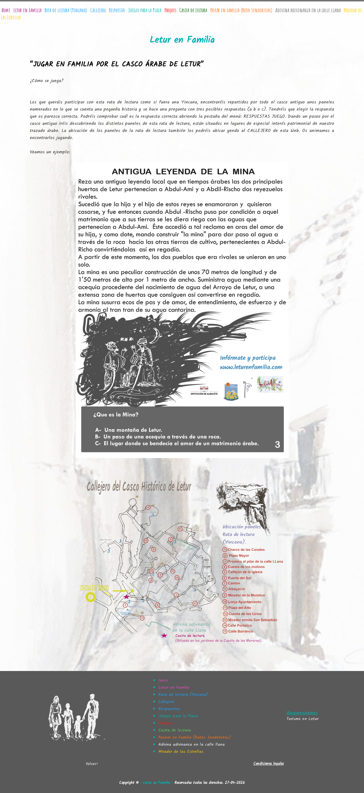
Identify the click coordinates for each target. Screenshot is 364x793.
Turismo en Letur (302, 719)
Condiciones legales (268, 764)
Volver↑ (92, 764)
